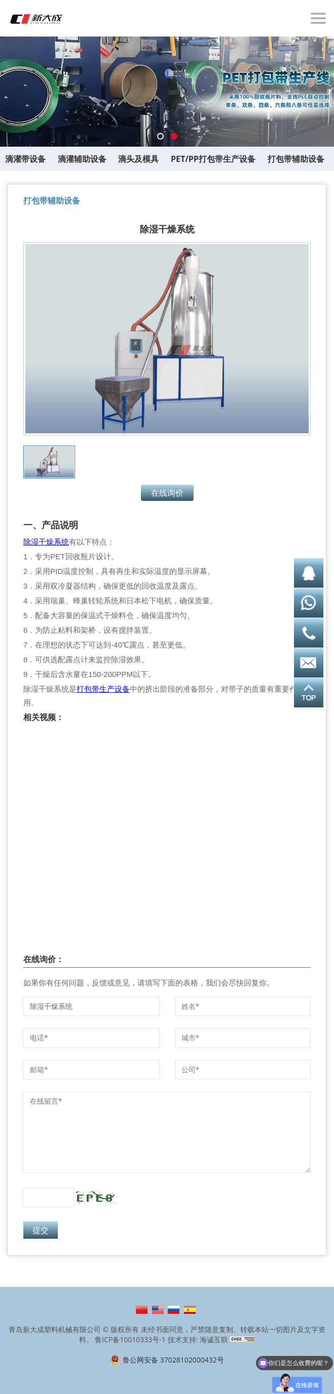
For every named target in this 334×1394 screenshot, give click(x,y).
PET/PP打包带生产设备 (213, 158)
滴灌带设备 (25, 158)
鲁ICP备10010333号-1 (130, 1339)
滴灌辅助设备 (82, 158)
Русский (173, 1310)
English (158, 1310)
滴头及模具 (138, 158)
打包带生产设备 (103, 689)
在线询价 (167, 492)
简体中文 (141, 1310)
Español (190, 1310)
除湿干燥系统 (46, 541)
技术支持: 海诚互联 (198, 1339)
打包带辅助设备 (296, 158)
